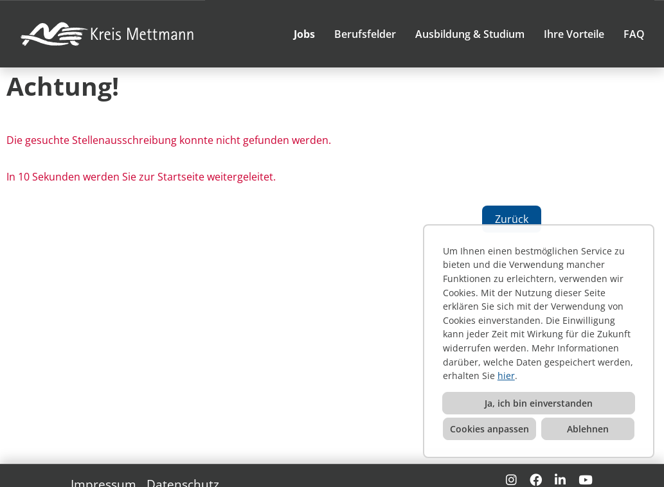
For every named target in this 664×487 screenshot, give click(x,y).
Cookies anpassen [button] (489, 429)
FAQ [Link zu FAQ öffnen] (634, 34)
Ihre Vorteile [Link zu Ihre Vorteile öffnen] (574, 34)
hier (506, 375)
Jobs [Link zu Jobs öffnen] (304, 34)
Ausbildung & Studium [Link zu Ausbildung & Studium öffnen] (470, 34)
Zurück (511, 219)
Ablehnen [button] (588, 429)
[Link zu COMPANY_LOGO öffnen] (109, 33)
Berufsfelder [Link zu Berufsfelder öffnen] (365, 34)
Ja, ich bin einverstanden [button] (539, 403)
